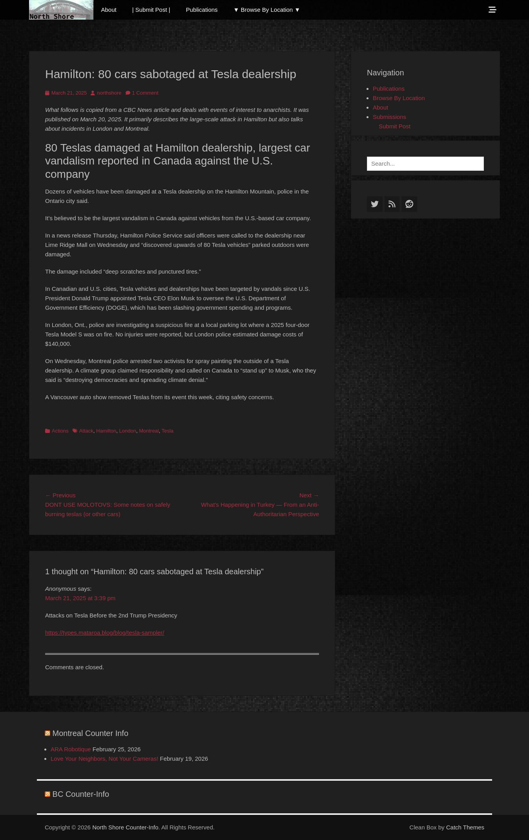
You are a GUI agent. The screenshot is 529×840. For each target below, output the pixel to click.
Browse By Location (399, 98)
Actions (60, 431)
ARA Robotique (71, 749)
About (109, 9)
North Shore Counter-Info (125, 827)
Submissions (389, 116)
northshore (109, 93)
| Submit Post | (151, 9)
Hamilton (106, 431)
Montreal (149, 431)
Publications (202, 9)
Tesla (167, 431)
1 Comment (145, 93)
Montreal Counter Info (90, 733)
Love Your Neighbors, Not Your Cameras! (104, 758)
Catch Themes (465, 827)
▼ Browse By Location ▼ (267, 9)
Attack (86, 431)
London (127, 431)
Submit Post (394, 126)
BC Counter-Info (81, 794)
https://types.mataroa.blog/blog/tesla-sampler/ (104, 632)
